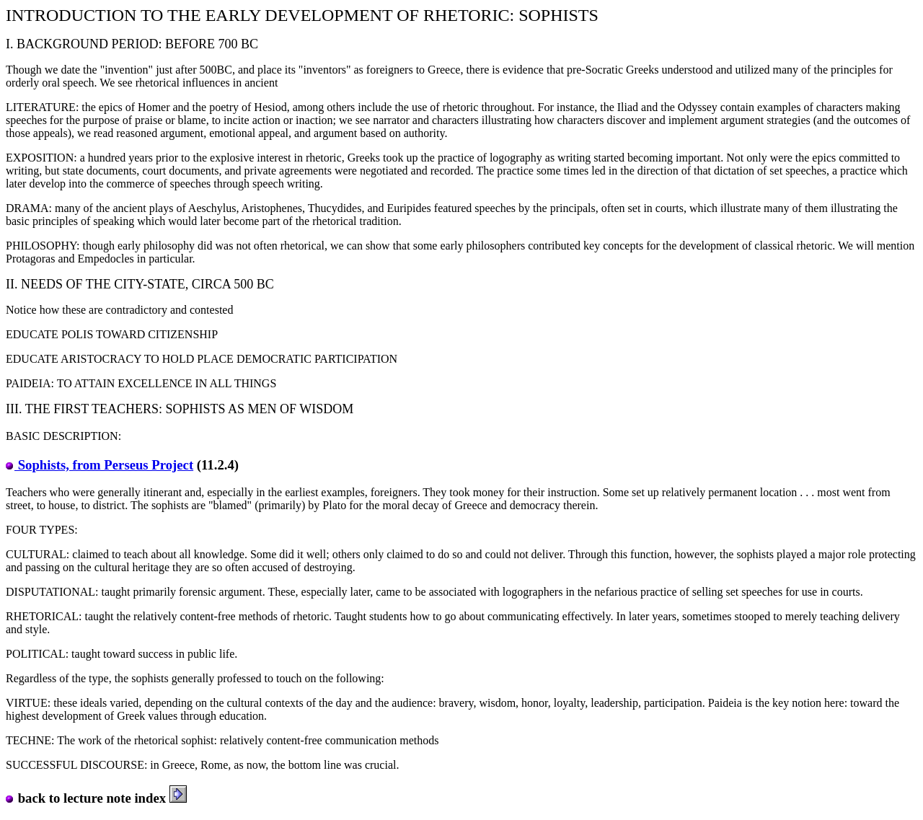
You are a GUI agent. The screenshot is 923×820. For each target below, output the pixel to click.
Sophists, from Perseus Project (99, 464)
